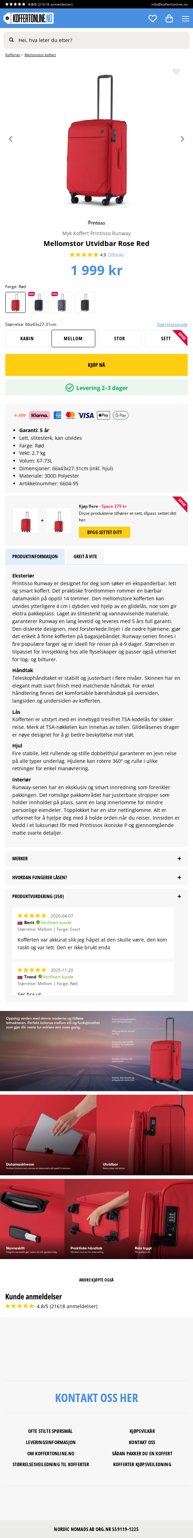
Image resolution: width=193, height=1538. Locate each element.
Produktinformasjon (35, 556)
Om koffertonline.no (51, 1453)
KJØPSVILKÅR (142, 1431)
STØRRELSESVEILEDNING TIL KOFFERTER (51, 1464)
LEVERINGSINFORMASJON (51, 1442)
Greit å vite (85, 556)
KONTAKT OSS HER (96, 1397)
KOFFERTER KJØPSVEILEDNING (142, 1464)
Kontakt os (141, 1442)
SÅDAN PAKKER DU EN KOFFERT (142, 1453)
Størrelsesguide (172, 324)
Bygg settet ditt (104, 532)
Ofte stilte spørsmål (51, 1431)
